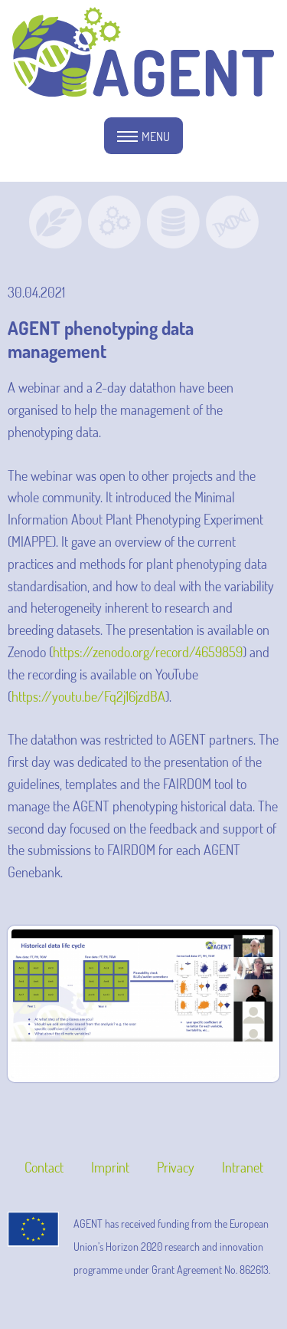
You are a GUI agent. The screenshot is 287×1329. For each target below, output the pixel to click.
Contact (44, 1167)
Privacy (175, 1167)
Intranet (242, 1167)
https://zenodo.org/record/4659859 (148, 651)
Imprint (110, 1167)
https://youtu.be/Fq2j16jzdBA (88, 696)
